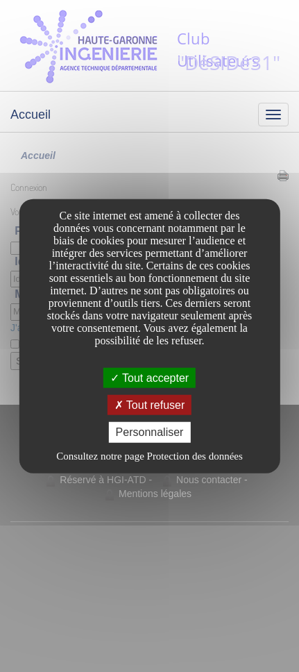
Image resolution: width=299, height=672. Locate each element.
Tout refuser (149, 405)
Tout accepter (149, 378)
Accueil (30, 114)
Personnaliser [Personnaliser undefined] (150, 432)
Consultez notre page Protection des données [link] (149, 455)
